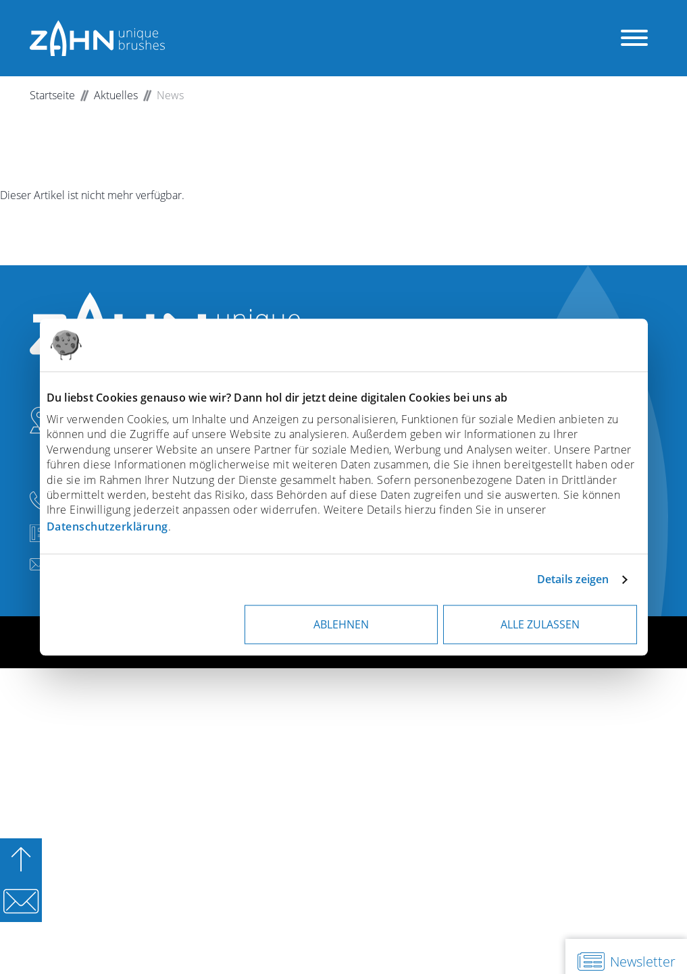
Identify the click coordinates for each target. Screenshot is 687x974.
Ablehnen (341, 624)
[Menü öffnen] (634, 38)
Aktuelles (116, 95)
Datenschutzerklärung (107, 526)
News (170, 95)
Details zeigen (573, 579)
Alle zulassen (540, 624)
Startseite (52, 95)
